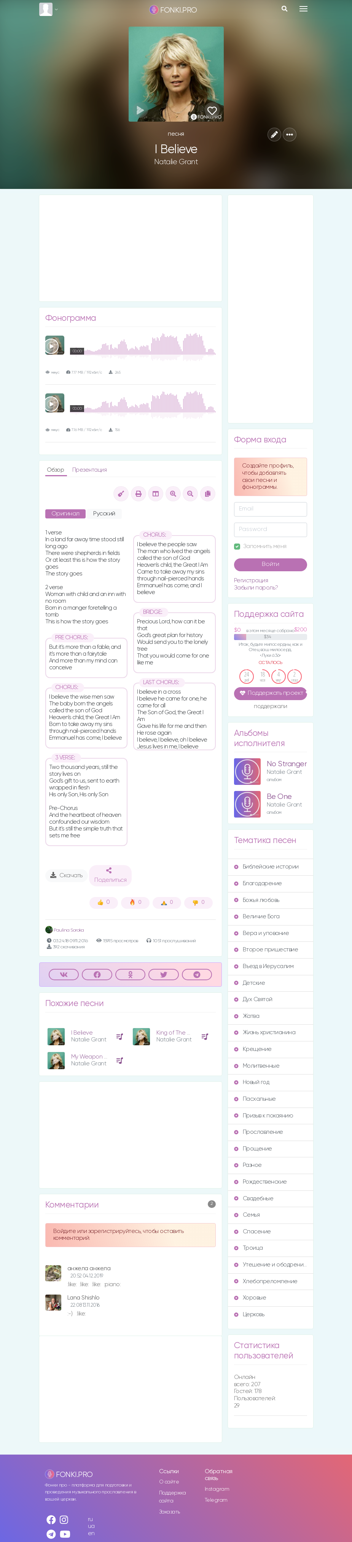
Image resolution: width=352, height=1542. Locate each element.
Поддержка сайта (172, 1497)
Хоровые (250, 1298)
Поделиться (110, 875)
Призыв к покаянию (263, 1116)
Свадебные (254, 1198)
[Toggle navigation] (303, 8)
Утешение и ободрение (270, 1265)
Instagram (217, 1489)
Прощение (253, 1149)
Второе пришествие (266, 949)
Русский (104, 514)
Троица (248, 1248)
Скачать (66, 875)
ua (91, 1526)
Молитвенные (257, 1066)
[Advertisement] (130, 248)
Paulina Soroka (64, 930)
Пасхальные (255, 1099)
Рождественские (260, 1182)
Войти (270, 564)
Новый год (251, 1082)
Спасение (252, 1232)
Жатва (247, 1016)
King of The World (179, 1033)
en (91, 1533)
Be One (279, 797)
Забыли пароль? (256, 588)
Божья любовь (256, 900)
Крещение (253, 1049)
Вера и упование (261, 933)
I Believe (82, 1033)
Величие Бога (257, 916)
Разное (248, 1165)
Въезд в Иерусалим (264, 966)
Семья (247, 1215)
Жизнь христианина (265, 1032)
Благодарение (258, 883)
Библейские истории (266, 867)
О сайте (169, 1482)
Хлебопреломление (266, 1281)
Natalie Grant (176, 162)
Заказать (169, 1512)
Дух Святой (253, 999)
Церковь (249, 1314)
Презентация (89, 470)
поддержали (270, 707)
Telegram (216, 1500)
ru (90, 1519)
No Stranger (287, 764)
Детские (249, 983)
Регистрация (251, 580)
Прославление (258, 1132)
